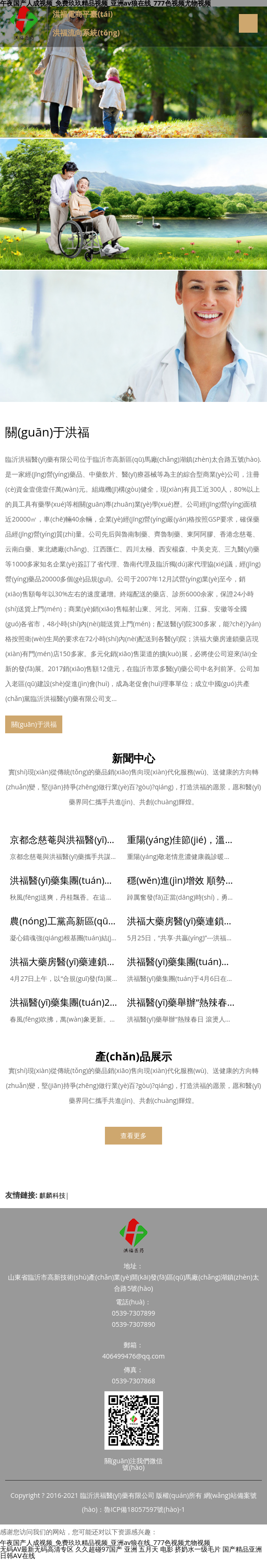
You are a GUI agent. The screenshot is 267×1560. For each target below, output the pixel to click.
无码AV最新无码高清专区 (37, 1549)
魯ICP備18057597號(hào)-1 (144, 1509)
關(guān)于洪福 (47, 431)
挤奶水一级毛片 (198, 1549)
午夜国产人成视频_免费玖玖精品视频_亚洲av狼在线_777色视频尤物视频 (105, 1542)
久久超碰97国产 (98, 1549)
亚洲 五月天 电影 (148, 1549)
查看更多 (133, 1135)
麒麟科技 (52, 1195)
